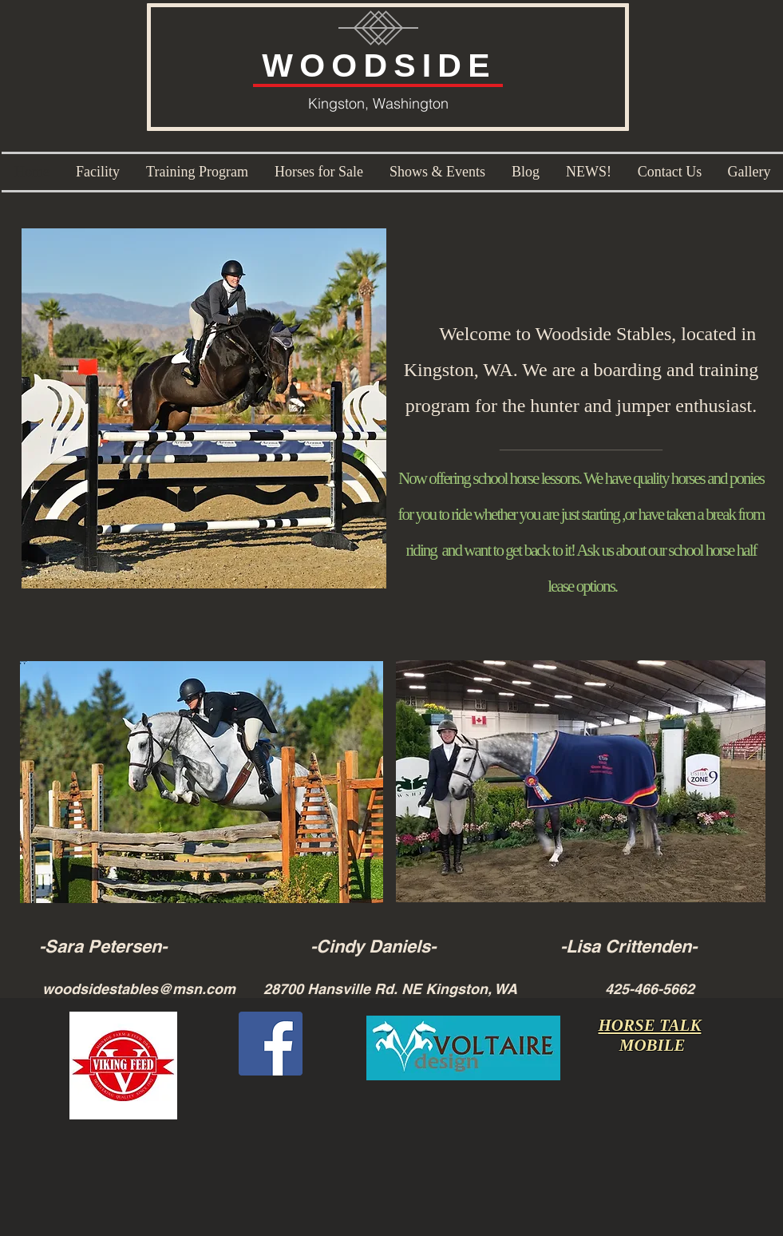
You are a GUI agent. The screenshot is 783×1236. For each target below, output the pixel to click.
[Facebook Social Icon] (271, 1044)
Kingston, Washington (378, 103)
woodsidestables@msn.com (138, 988)
